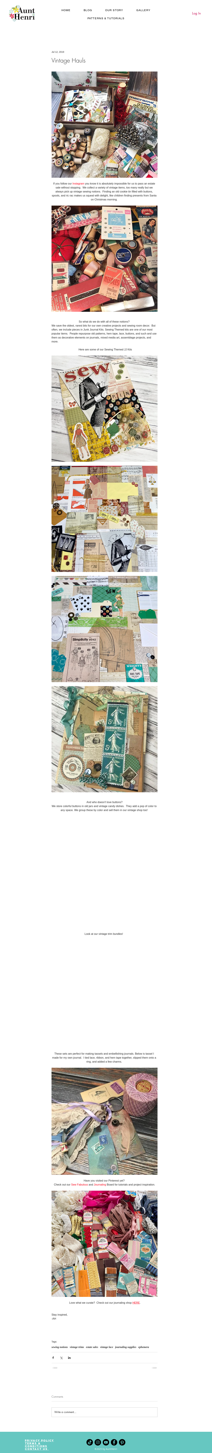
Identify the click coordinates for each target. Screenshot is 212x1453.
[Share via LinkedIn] (69, 1357)
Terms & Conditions (36, 1445)
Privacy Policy (39, 1440)
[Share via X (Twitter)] (61, 1357)
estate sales (92, 1347)
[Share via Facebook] (53, 1357)
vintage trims (77, 1347)
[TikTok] (89, 1442)
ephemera (143, 1347)
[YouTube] (106, 1442)
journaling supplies (125, 1347)
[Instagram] (98, 1442)
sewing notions (60, 1347)
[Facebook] (114, 1442)
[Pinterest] (122, 1442)
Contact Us (37, 1449)
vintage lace (106, 1347)
